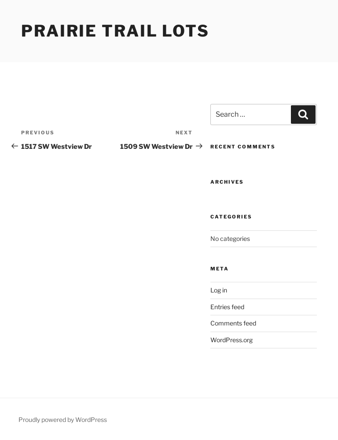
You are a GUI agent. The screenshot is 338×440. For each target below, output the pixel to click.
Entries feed (227, 307)
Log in (218, 290)
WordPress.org (231, 340)
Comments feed (233, 323)
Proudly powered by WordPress (62, 419)
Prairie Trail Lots (115, 31)
